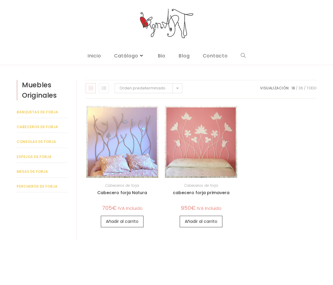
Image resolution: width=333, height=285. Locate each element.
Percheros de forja (37, 186)
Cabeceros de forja (122, 185)
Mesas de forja (32, 171)
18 (293, 88)
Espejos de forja (34, 156)
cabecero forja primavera (201, 193)
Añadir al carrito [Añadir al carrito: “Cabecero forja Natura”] (122, 221)
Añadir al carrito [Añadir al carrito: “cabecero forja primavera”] (201, 221)
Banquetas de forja (37, 112)
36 (301, 88)
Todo (311, 88)
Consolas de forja (36, 141)
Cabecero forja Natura (122, 193)
